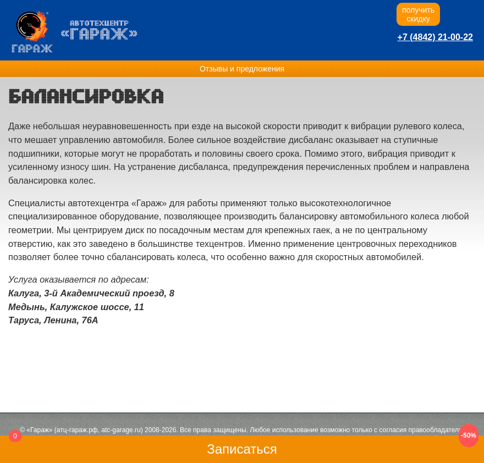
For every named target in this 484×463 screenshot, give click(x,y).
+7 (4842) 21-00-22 (435, 37)
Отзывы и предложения (242, 68)
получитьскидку (418, 14)
